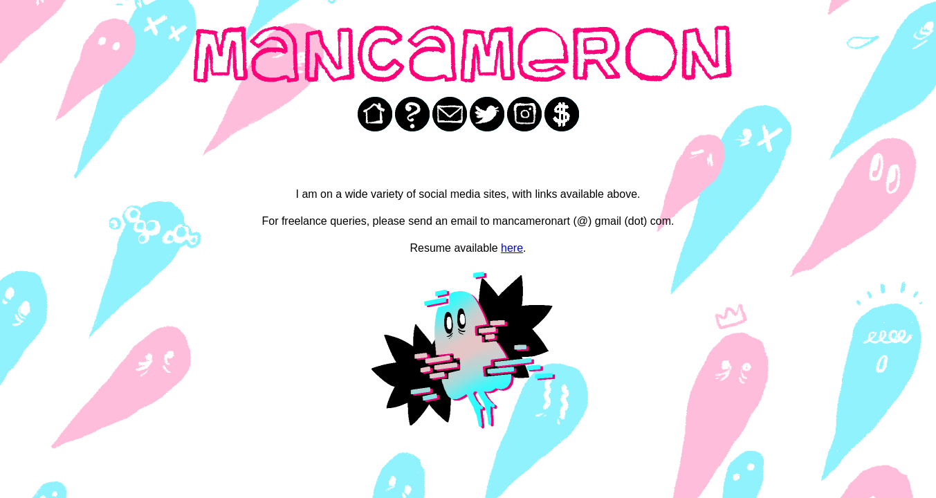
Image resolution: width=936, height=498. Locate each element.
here (512, 248)
